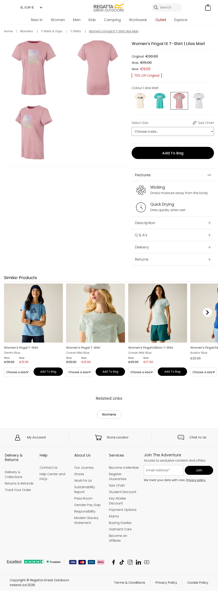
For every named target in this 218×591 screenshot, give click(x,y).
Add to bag (172, 153)
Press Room (83, 498)
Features (143, 174)
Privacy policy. (196, 480)
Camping (112, 19)
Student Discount (122, 492)
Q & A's (141, 234)
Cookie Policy (197, 582)
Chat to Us (197, 437)
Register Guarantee (117, 476)
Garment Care (120, 529)
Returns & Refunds (19, 483)
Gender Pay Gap (87, 505)
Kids (92, 19)
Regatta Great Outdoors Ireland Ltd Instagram (130, 562)
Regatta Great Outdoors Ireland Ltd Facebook (113, 562)
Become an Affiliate (118, 538)
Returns (141, 259)
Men (76, 19)
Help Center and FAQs (52, 476)
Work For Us (83, 480)
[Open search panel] (166, 7)
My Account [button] (36, 437)
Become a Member (124, 467)
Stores (79, 474)
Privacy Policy (166, 582)
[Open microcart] (208, 7)
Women (58, 19)
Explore (180, 19)
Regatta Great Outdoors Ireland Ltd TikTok (121, 562)
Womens (109, 414)
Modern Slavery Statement (86, 520)
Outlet (160, 19)
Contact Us (48, 467)
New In (37, 19)
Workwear (138, 19)
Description (145, 222)
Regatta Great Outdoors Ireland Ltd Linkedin (138, 562)
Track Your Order (18, 490)
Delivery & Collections (13, 474)
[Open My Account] (192, 7)
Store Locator (118, 437)
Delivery (142, 247)
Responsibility (84, 511)
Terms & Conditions (129, 582)
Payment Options (123, 509)
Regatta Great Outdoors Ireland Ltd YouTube (146, 562)
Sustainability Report (84, 489)
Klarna (114, 516)
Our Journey (84, 467)
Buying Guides (120, 522)
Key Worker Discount (117, 501)
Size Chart (117, 485)
